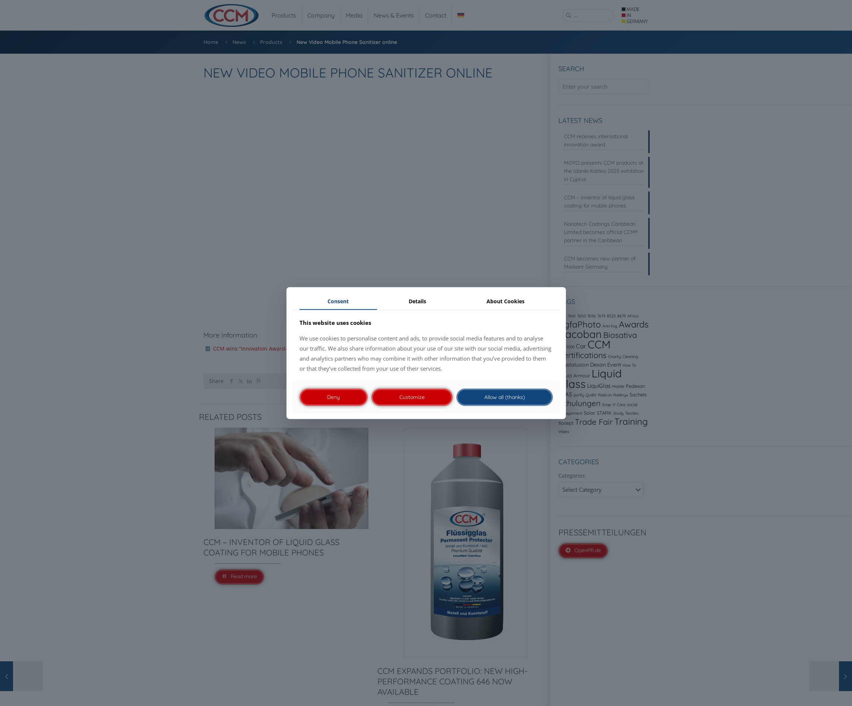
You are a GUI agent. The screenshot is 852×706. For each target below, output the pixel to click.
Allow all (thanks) (504, 397)
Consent (338, 300)
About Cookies (506, 300)
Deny (333, 397)
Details (417, 300)
